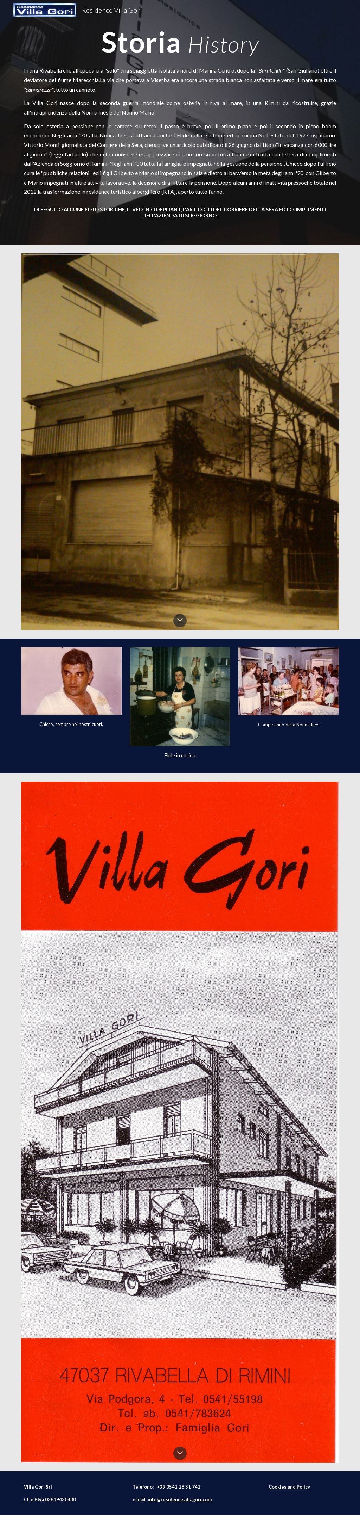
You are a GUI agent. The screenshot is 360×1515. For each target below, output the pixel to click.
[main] (180, 41)
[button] (180, 620)
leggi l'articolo (68, 154)
